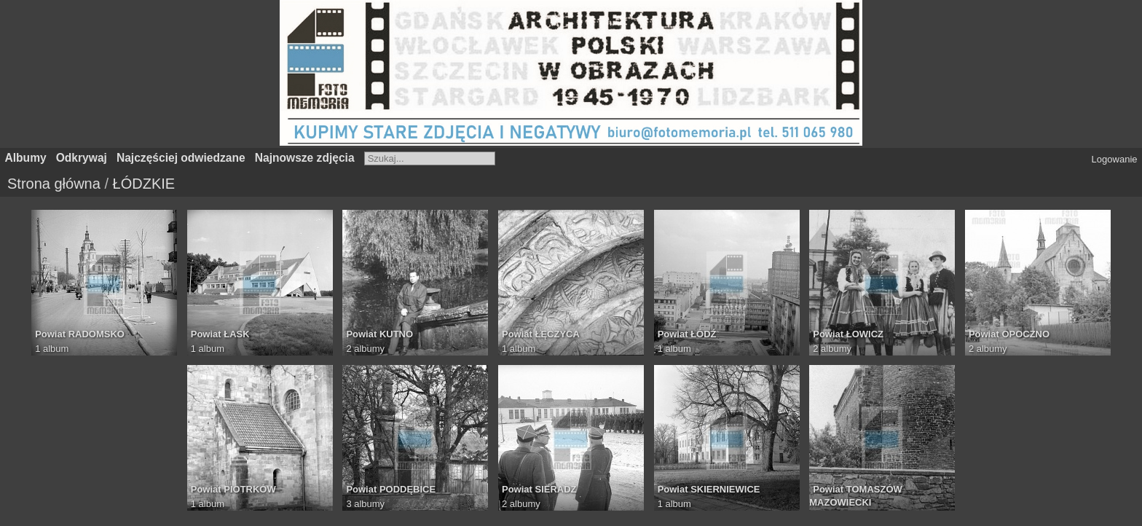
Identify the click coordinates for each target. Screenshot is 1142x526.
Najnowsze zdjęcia (305, 158)
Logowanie (1115, 159)
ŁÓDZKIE (144, 184)
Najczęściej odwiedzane (181, 158)
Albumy (26, 158)
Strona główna (54, 184)
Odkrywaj (81, 158)
